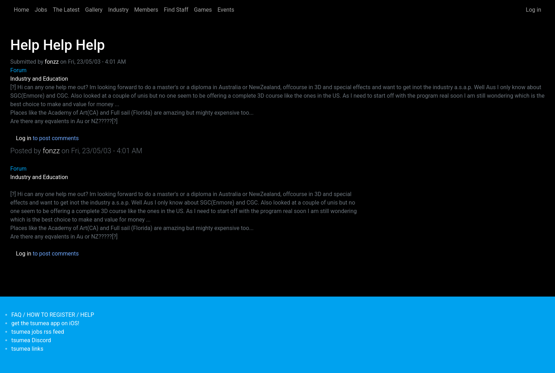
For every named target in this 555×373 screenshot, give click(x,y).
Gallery (94, 9)
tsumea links (27, 348)
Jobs (41, 9)
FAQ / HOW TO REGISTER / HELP (52, 314)
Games (203, 9)
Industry (118, 9)
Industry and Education (39, 78)
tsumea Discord (31, 340)
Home (21, 9)
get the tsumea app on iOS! (45, 323)
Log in (533, 9)
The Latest (66, 9)
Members (146, 9)
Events (225, 9)
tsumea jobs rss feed (37, 331)
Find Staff (176, 9)
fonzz (52, 61)
